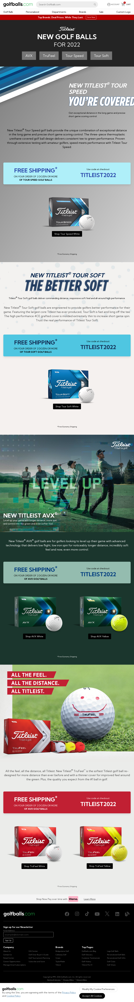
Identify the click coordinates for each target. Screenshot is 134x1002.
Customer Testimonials (91, 958)
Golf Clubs (111, 961)
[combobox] (67, 4)
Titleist (58, 965)
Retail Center (8, 958)
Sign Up (8, 940)
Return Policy (81, 980)
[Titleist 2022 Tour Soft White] (67, 389)
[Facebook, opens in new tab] (67, 914)
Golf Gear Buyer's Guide (39, 955)
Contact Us (7, 955)
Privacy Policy (69, 992)
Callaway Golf (61, 955)
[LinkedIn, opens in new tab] (117, 914)
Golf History (86, 961)
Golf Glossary (87, 955)
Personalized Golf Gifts (116, 958)
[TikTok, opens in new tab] (87, 914)
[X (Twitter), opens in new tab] (107, 914)
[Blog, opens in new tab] (127, 914)
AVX (29, 56)
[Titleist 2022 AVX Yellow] (100, 617)
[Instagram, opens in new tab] (77, 914)
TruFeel (49, 56)
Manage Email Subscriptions (14, 965)
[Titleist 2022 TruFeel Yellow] (100, 847)
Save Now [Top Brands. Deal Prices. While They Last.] (91, 17)
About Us (7, 951)
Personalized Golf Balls (116, 955)
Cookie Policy (14, 995)
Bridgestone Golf (62, 951)
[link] (113, 4)
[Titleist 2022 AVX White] (34, 617)
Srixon (58, 958)
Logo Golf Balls (113, 951)
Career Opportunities (11, 961)
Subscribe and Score (37, 961)
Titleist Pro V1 (87, 965)
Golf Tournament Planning (39, 958)
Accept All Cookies (92, 995)
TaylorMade (60, 961)
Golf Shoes (111, 965)
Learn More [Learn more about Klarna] (90, 899)
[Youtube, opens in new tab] (97, 914)
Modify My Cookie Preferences (98, 989)
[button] (95, 4)
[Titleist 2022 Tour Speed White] (67, 216)
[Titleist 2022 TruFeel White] (34, 847)
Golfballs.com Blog (89, 951)
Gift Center (33, 951)
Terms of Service (54, 980)
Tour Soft (101, 56)
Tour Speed (74, 56)
